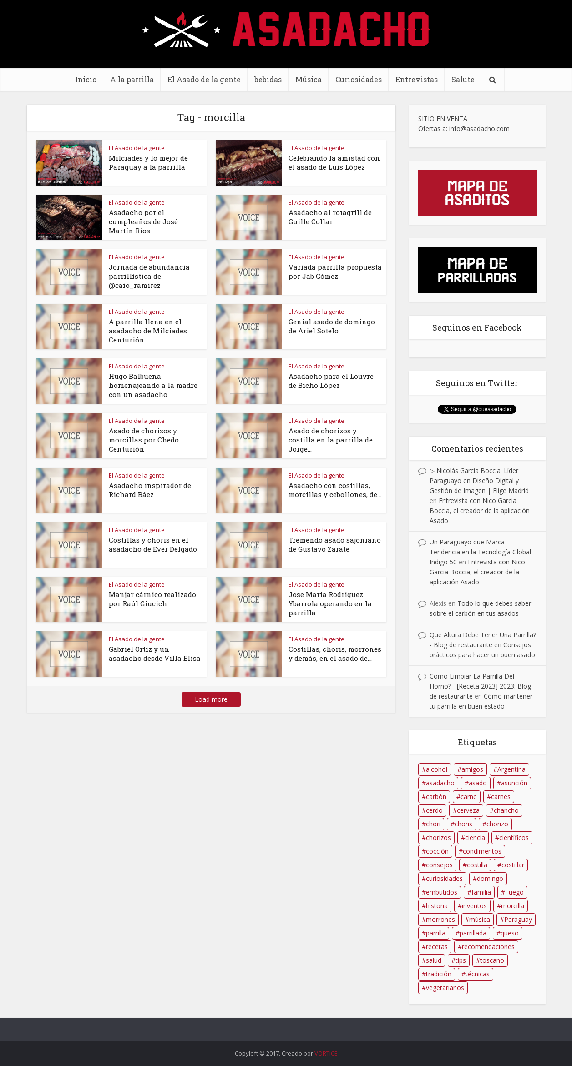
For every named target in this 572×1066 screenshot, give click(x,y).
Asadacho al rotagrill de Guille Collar (330, 217)
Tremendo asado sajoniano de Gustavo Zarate (335, 544)
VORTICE (326, 1053)
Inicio (85, 79)
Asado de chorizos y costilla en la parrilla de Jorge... (331, 439)
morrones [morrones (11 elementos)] (440, 919)
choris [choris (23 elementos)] (463, 824)
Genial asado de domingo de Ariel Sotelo (332, 326)
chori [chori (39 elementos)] (433, 824)
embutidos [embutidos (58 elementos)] (441, 892)
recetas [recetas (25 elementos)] (437, 946)
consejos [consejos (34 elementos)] (439, 864)
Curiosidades (358, 79)
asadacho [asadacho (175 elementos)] (440, 783)
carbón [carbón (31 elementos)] (436, 796)
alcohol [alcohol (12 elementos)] (436, 769)
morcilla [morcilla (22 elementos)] (512, 905)
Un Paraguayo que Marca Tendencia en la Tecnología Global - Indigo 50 (482, 552)
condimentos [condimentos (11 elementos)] (482, 851)
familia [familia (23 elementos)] (481, 892)
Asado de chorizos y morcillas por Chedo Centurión (144, 439)
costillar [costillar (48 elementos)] (512, 864)
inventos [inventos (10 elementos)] (474, 905)
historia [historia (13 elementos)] (437, 905)
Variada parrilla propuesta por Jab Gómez (335, 271)
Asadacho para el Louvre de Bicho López (331, 381)
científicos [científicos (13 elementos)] (514, 837)
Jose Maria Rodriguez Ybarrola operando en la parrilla (330, 603)
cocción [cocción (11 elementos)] (437, 851)
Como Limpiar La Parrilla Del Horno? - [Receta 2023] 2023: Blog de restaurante (480, 686)
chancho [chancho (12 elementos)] (506, 810)
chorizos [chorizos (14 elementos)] (438, 837)
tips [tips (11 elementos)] (461, 960)
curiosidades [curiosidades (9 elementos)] (444, 878)
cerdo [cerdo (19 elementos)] (434, 810)
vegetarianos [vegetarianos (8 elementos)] (445, 987)
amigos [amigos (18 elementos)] (472, 769)
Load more (211, 699)
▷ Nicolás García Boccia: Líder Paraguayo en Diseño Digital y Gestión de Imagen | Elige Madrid (479, 480)
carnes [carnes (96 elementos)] (501, 796)
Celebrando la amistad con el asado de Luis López (334, 162)
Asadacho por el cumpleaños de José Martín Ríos (143, 221)
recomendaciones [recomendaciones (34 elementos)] (488, 946)
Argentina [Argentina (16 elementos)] (511, 769)
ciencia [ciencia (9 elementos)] (475, 837)
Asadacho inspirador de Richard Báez (150, 490)
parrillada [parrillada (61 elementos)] (473, 933)
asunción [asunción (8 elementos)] (514, 783)
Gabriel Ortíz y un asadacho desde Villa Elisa (155, 653)
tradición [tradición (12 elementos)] (438, 974)
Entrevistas (416, 79)
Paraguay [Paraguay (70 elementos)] (518, 919)
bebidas (268, 79)
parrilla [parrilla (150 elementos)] (435, 933)
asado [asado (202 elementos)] (478, 783)
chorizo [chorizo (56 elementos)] (497, 824)
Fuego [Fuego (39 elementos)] (514, 892)
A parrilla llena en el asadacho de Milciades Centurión (148, 330)
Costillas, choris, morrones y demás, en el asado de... (335, 653)
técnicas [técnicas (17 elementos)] (478, 974)
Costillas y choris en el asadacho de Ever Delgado (153, 544)
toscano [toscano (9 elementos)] (492, 960)
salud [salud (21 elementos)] (433, 960)
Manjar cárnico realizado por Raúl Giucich (152, 599)
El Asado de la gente (204, 79)
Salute (463, 79)
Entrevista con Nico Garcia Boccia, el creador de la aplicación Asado (480, 510)
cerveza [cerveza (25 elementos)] (468, 810)
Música (308, 79)
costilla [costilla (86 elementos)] (477, 864)
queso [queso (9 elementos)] (510, 933)
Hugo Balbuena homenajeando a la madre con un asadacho (153, 385)
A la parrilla (132, 79)
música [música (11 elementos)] (479, 919)
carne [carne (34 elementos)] (469, 796)
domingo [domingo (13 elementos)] (490, 878)
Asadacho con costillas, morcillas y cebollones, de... (335, 490)
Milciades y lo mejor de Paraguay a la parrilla (148, 162)
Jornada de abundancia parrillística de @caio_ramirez (149, 276)
